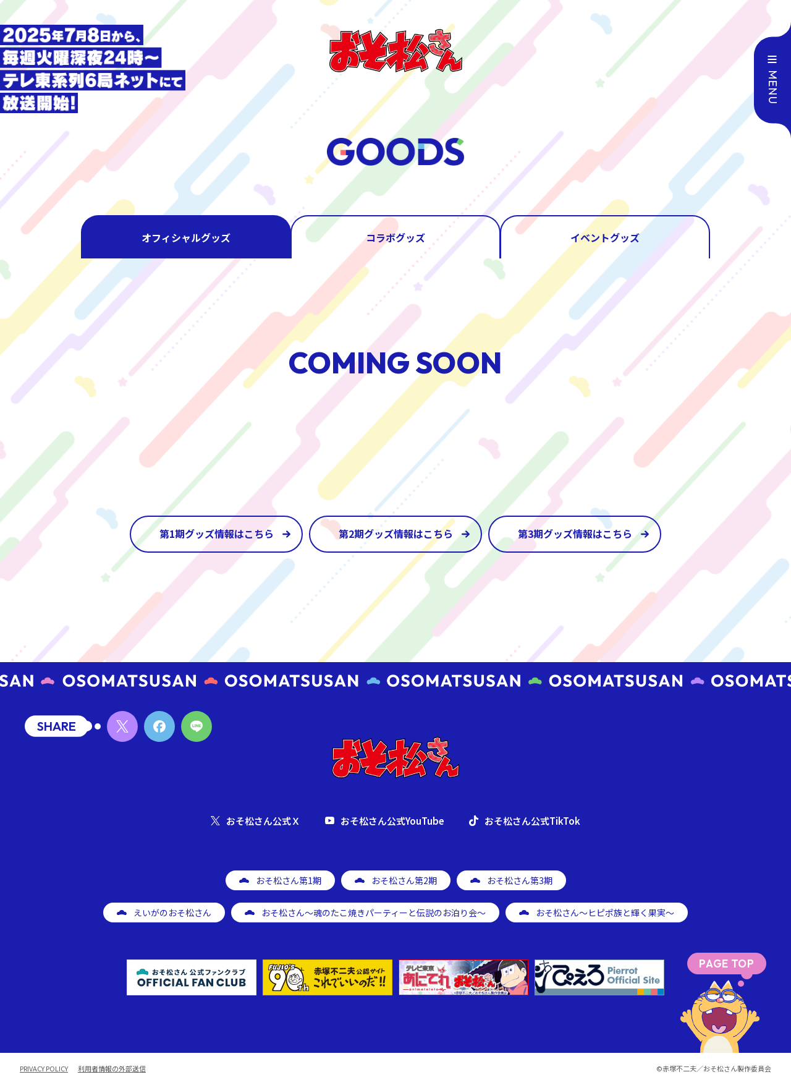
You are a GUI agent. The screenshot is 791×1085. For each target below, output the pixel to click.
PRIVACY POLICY (44, 1069)
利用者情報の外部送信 (112, 1069)
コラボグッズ (395, 237)
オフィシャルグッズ (186, 237)
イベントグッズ (605, 237)
